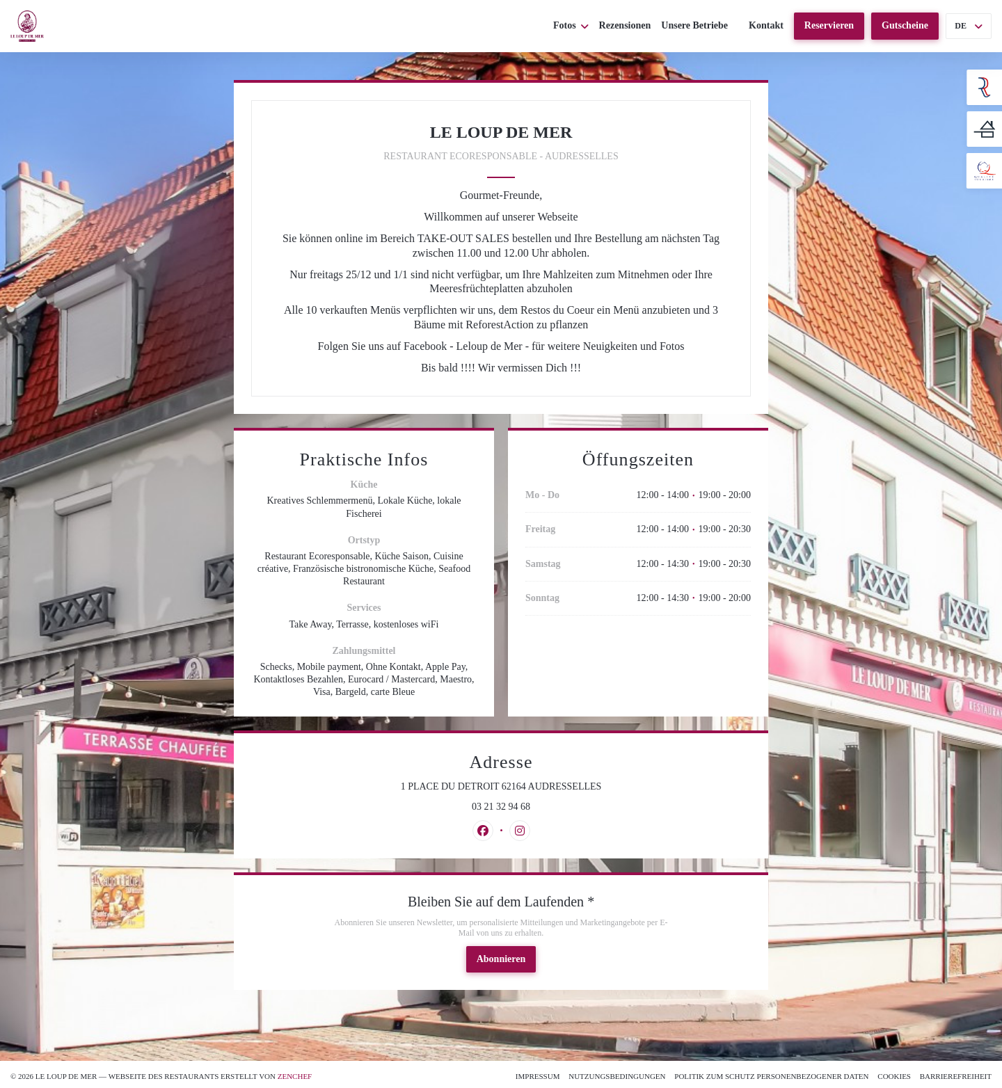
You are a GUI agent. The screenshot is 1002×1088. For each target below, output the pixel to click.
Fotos (571, 25)
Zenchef (295, 1076)
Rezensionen (625, 25)
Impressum (538, 1076)
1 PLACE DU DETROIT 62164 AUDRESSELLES (554, 786)
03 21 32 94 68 (501, 806)
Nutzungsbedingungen (616, 1076)
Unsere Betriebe (694, 25)
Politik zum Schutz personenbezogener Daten (771, 1076)
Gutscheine (905, 25)
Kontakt (766, 25)
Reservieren (829, 25)
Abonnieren (501, 959)
